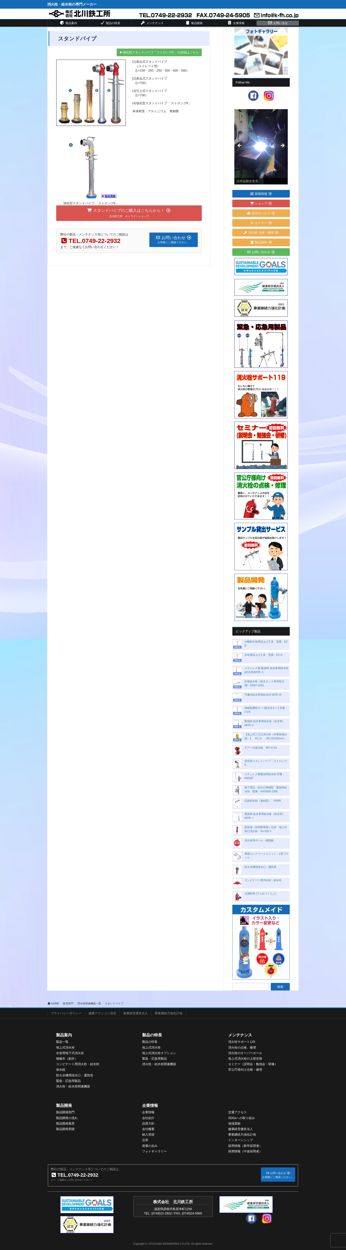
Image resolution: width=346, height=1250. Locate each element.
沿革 (145, 1140)
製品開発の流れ (67, 1118)
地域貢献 (234, 1123)
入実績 (149, 1134)
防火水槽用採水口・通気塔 (260, 867)
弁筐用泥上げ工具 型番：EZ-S (263, 654)
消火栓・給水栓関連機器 (73, 1086)
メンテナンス (240, 1035)
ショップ (261, 203)
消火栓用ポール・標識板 (259, 840)
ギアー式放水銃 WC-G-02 (260, 747)
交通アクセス (237, 1112)
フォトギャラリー (154, 1151)
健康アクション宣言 (102, 1013)
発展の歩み (150, 1146)
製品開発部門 (65, 1112)
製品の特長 (152, 1035)
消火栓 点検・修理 (261, 232)
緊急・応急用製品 (68, 1081)
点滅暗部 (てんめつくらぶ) (260, 893)
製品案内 (64, 1035)
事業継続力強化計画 (168, 1013)
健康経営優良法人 (135, 1013)
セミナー (261, 223)
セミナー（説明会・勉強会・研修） (253, 1064)
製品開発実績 (65, 1129)
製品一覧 (62, 1041)
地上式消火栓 (65, 1047)
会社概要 (148, 1129)
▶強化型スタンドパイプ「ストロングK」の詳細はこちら (159, 52)
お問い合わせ (261, 252)
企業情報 (150, 1105)
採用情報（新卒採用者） (245, 1146)
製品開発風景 (65, 1123)
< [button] (240, 145)
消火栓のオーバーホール (245, 1053)
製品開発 (261, 242)
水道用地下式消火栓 (70, 1053)
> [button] (282, 145)
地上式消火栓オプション (159, 1053)
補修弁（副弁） (67, 1058)
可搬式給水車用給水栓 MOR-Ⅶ (262, 694)
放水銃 (60, 1069)
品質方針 (148, 1123)
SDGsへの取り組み (241, 1118)
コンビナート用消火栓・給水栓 (263, 880)
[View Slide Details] (261, 146)
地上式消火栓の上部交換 (245, 1058)
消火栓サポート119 (241, 1041)
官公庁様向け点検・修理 (245, 1069)
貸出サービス (261, 213)
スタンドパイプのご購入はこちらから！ (129, 213)
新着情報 (261, 193)
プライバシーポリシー (66, 1013)
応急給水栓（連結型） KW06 (262, 800)
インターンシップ (240, 1140)
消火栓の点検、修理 (242, 1047)
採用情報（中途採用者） (245, 1151)
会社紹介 (148, 1118)
